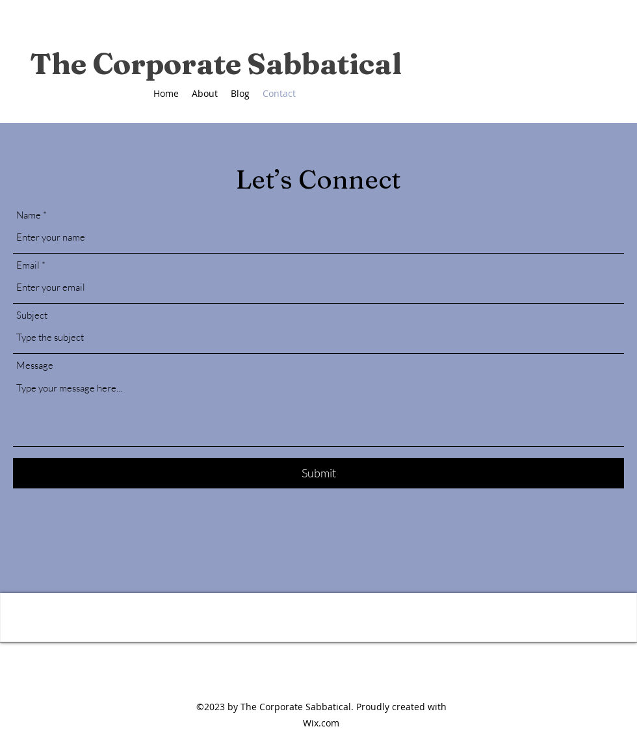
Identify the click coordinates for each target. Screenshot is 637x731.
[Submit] (318, 473)
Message (34, 365)
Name (28, 215)
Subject (31, 315)
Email (28, 265)
